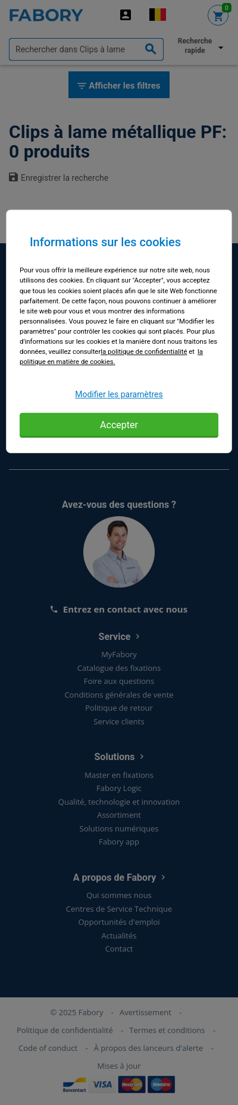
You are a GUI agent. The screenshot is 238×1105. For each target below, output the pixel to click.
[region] (119, 332)
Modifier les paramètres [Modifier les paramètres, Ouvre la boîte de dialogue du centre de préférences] (119, 394)
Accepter (119, 425)
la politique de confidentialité (144, 351)
